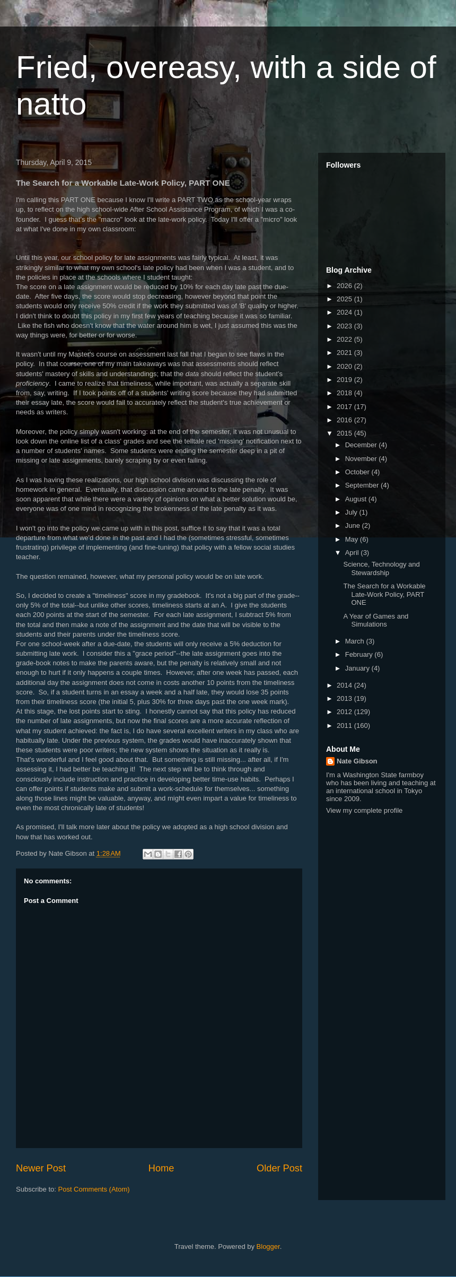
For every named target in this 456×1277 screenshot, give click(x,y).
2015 (345, 433)
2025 (345, 299)
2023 (345, 326)
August (357, 499)
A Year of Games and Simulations (375, 620)
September (363, 485)
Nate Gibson (357, 761)
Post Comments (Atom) (94, 1189)
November (362, 459)
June (353, 525)
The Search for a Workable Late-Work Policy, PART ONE (384, 594)
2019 (345, 380)
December (362, 445)
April (353, 553)
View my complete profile (364, 810)
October (358, 472)
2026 (345, 286)
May (352, 539)
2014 (345, 685)
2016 (345, 420)
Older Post (279, 1168)
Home (161, 1168)
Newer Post (41, 1168)
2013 (345, 698)
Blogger (268, 1246)
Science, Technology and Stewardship (381, 568)
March (355, 641)
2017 (345, 407)
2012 (345, 712)
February (360, 654)
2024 (345, 312)
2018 (345, 393)
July (352, 512)
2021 (345, 353)
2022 (345, 339)
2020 (345, 366)
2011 (345, 725)
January (358, 668)
